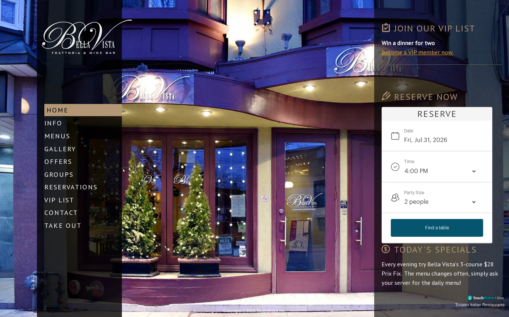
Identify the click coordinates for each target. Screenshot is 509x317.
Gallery (60, 148)
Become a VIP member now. (417, 52)
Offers (58, 160)
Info (53, 122)
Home (57, 109)
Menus (57, 135)
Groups (59, 173)
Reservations (71, 186)
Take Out (63, 224)
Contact (61, 212)
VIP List (59, 199)
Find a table (437, 228)
